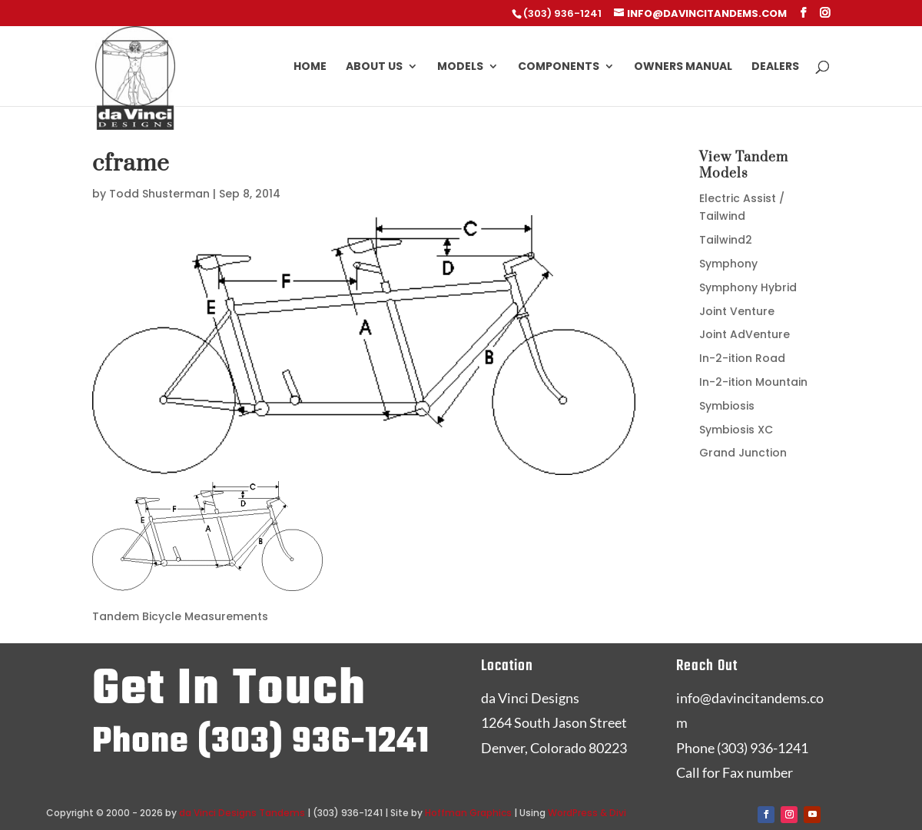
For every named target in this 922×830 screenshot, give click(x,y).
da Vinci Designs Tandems (242, 812)
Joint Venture (736, 311)
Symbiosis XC (736, 429)
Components (558, 67)
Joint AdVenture (744, 334)
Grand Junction (743, 452)
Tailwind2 (725, 239)
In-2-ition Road (742, 358)
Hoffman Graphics (468, 812)
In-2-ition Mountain (753, 382)
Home (310, 67)
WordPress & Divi (587, 812)
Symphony (728, 263)
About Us (374, 67)
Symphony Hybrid (748, 287)
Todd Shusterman (159, 193)
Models (460, 67)
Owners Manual (683, 67)
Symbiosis (727, 405)
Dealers (775, 67)
